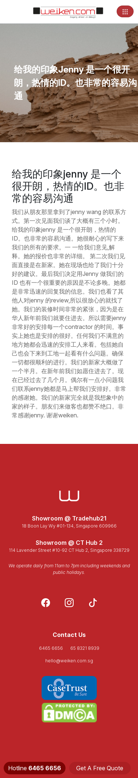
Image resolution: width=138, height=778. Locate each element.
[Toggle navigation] (125, 11)
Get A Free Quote (99, 768)
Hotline (34, 768)
